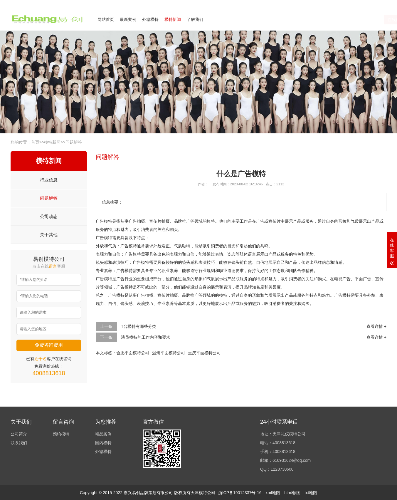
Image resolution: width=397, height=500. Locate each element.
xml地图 (272, 492)
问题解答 (73, 142)
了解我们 (195, 19)
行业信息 (49, 179)
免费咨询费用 (49, 345)
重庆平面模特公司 (204, 352)
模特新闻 (172, 19)
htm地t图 (292, 492)
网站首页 (105, 19)
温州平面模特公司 (168, 352)
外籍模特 (150, 19)
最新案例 (128, 19)
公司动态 (49, 216)
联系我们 (351, 4)
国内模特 (103, 442)
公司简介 (329, 4)
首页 (35, 142)
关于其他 (49, 234)
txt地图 (311, 492)
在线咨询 (328, 19)
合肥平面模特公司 (132, 352)
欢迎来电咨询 (375, 4)
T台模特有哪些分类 (139, 326)
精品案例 (103, 434)
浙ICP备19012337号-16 (240, 492)
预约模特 (61, 434)
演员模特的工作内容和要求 (145, 337)
